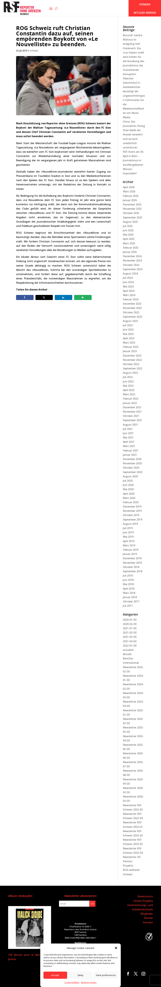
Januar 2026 (130, 200)
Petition (128, 861)
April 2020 (128, 493)
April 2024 (128, 291)
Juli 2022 (128, 377)
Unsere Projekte (143, 901)
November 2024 (132, 260)
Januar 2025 (130, 252)
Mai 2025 (128, 234)
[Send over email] (83, 297)
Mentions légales (89, 982)
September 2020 (132, 472)
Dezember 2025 (132, 204)
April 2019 (128, 541)
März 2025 (129, 243)
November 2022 (132, 360)
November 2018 (132, 562)
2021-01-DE (130, 628)
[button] (116, 948)
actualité (128, 650)
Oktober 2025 (131, 213)
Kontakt (148, 922)
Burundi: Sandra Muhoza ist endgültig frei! (132, 39)
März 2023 (129, 342)
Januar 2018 (130, 597)
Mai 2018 (128, 584)
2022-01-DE (130, 645)
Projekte (128, 865)
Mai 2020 (128, 489)
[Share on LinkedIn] (63, 297)
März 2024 (129, 295)
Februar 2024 (130, 299)
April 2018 (128, 588)
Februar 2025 (130, 247)
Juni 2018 (128, 580)
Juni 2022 (128, 381)
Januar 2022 (130, 403)
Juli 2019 (128, 528)
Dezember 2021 (132, 407)
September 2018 (132, 571)
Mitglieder (146, 913)
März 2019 (129, 545)
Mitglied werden (145, 12)
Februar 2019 (130, 549)
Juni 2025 (128, 230)
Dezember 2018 (132, 558)
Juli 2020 (128, 480)
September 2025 (132, 217)
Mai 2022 (128, 385)
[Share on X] (44, 297)
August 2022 (130, 372)
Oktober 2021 (131, 416)
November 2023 (132, 308)
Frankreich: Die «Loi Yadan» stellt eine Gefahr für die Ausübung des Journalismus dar (133, 57)
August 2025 (130, 221)
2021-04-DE (130, 641)
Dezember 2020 (132, 459)
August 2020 (130, 476)
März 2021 (129, 446)
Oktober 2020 (131, 467)
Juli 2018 (128, 575)
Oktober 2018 (131, 567)
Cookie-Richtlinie (71, 982)
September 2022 (132, 368)
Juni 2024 (128, 282)
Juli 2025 (128, 226)
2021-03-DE (130, 637)
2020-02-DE (130, 624)
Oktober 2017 (131, 601)
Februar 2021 (130, 450)
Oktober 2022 (131, 364)
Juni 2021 (128, 433)
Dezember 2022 (132, 355)
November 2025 (132, 208)
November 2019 (132, 511)
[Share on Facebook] (25, 297)
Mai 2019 (128, 536)
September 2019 (132, 519)
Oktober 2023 (131, 312)
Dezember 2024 (132, 256)
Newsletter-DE (132, 857)
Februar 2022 (130, 398)
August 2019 (130, 524)
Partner (148, 918)
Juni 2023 (128, 329)
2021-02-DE (130, 632)
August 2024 (130, 273)
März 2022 (129, 394)
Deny (80, 975)
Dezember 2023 (132, 303)
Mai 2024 (128, 286)
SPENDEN (144, 4)
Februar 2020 (130, 502)
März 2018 (129, 593)
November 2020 (132, 463)
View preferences (106, 975)
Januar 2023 (130, 351)
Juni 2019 (128, 532)
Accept (55, 975)
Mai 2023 (128, 334)
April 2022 (128, 390)
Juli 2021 (128, 429)
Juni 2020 (128, 485)
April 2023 (128, 338)
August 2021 (130, 424)
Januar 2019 (130, 554)
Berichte (128, 658)
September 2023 (132, 316)
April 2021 (128, 441)
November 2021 (132, 411)
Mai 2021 (128, 437)
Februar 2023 (130, 347)
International (131, 662)
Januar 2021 (130, 455)
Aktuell (127, 654)
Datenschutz (145, 896)
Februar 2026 (130, 196)
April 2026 (128, 187)
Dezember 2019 (132, 506)
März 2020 (129, 498)
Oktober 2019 (131, 515)
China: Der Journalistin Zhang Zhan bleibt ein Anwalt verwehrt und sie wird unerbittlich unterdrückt (134, 134)
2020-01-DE (130, 619)
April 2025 (128, 239)
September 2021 (132, 420)
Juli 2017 (128, 605)
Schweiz (34, 50)
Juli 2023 (128, 325)
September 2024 (132, 269)
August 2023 (130, 321)
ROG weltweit (131, 870)
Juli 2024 (128, 278)
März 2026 (129, 191)
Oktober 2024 (131, 265)
